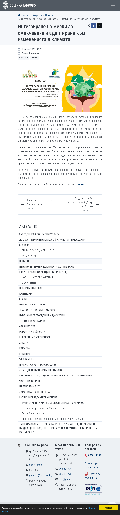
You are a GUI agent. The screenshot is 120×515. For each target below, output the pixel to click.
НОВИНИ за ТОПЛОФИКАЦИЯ (37, 277)
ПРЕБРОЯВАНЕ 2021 (30, 386)
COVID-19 (24, 245)
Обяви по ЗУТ (27, 326)
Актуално (37, 15)
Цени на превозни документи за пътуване (46, 266)
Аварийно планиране (33, 413)
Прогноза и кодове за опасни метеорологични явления (52, 418)
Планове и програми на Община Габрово (44, 408)
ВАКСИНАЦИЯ (29, 255)
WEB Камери (26, 359)
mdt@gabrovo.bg (68, 479)
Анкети (23, 342)
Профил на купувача (32, 304)
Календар (25, 293)
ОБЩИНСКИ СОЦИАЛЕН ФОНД (38, 250)
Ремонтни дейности (32, 331)
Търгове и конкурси (32, 321)
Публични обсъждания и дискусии (42, 315)
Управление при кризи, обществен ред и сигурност (52, 402)
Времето (24, 353)
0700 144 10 (94, 455)
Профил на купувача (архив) (37, 364)
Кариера (24, 348)
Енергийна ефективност (34, 337)
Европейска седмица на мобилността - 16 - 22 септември (55, 375)
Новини (49, 15)
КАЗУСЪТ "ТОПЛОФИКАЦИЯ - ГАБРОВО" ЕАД (43, 272)
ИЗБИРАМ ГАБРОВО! (30, 288)
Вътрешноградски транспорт (38, 397)
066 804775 (65, 468)
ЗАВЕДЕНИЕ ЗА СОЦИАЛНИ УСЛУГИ (39, 234)
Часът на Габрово (30, 381)
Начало (23, 15)
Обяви (23, 299)
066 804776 (65, 474)
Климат (34, 57)
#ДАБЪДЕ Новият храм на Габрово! (40, 370)
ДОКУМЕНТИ (29, 282)
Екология (23, 57)
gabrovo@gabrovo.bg (40, 475)
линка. (81, 184)
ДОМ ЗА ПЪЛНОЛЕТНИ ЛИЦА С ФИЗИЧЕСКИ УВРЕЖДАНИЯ (52, 239)
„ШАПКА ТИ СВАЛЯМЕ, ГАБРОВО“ (37, 310)
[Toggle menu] (112, 5)
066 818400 (35, 464)
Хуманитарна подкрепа (34, 392)
